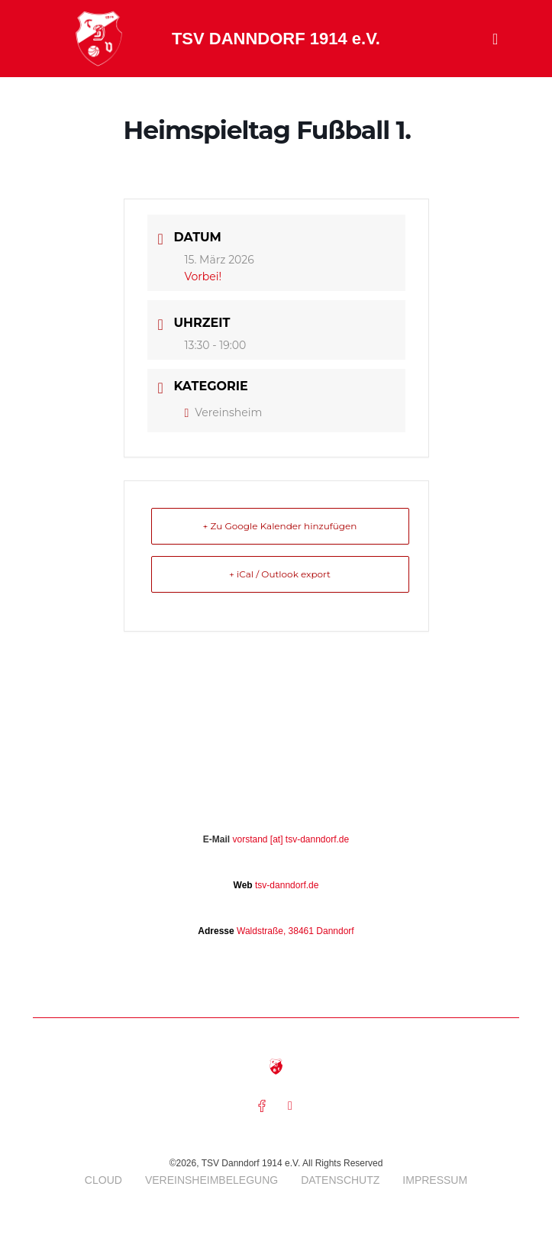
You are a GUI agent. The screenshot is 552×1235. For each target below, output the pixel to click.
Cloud (103, 1180)
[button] (495, 38)
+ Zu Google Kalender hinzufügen (280, 526)
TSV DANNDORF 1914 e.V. (276, 38)
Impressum (434, 1180)
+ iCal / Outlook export (280, 574)
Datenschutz (340, 1180)
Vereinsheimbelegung (211, 1180)
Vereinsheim (224, 412)
